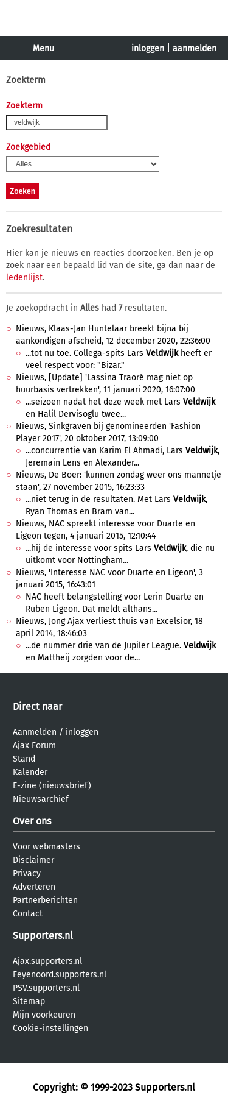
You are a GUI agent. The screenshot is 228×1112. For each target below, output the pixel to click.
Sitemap (29, 1001)
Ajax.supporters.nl (47, 961)
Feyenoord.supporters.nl (59, 974)
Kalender (30, 772)
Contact (28, 913)
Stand (24, 759)
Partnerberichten (45, 900)
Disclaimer (33, 860)
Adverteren (34, 887)
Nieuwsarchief (41, 799)
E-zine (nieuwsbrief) (52, 786)
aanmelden (194, 48)
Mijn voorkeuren (44, 1015)
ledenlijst (24, 277)
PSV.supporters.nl (46, 988)
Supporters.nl (43, 935)
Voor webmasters (46, 846)
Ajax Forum (34, 745)
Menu (43, 48)
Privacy (27, 873)
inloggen (147, 48)
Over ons (32, 821)
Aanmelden (35, 732)
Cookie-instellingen (50, 1028)
